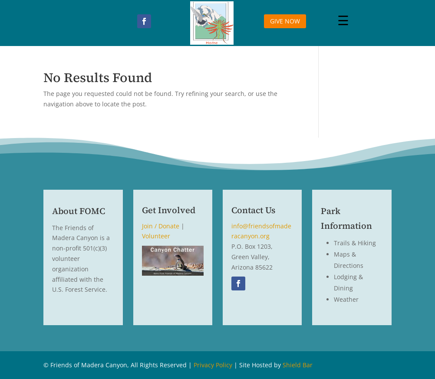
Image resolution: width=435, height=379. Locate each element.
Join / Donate (160, 226)
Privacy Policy (213, 365)
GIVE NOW (285, 21)
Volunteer (156, 236)
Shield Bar (298, 365)
